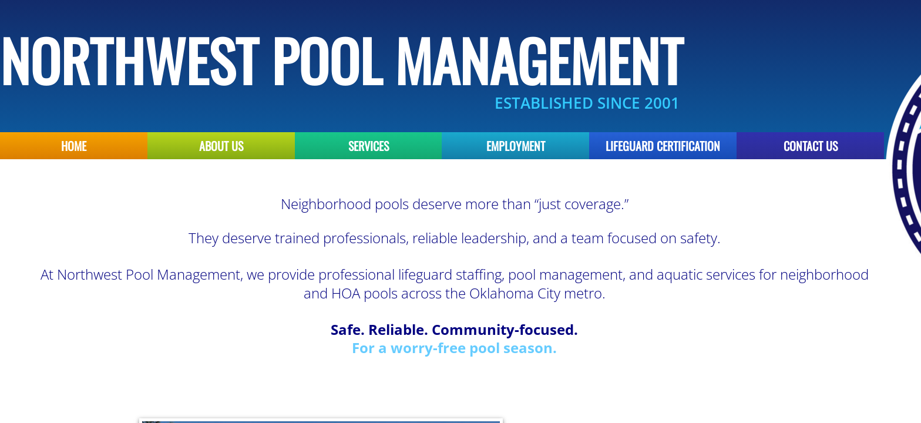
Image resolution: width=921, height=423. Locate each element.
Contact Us (811, 145)
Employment (515, 145)
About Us (221, 145)
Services (368, 145)
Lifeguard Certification (663, 145)
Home (73, 145)
